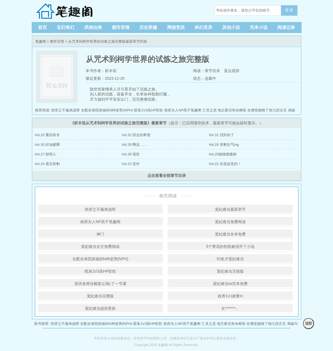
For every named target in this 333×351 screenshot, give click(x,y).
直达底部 (231, 70)
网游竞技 (176, 27)
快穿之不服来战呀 (65, 110)
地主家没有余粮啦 (232, 110)
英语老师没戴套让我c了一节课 (100, 283)
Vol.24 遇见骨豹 (47, 164)
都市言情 (120, 27)
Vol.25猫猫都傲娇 (223, 154)
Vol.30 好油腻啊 (47, 144)
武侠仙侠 (93, 27)
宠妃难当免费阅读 (230, 222)
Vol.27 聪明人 (45, 154)
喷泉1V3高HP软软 (148, 110)
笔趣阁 (70, 11)
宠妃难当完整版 (100, 296)
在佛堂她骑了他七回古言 (267, 110)
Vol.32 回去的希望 (136, 135)
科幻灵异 (203, 27)
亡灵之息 (209, 110)
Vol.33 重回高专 (47, 135)
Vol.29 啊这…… (134, 144)
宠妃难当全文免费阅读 (100, 246)
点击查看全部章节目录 (166, 175)
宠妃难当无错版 (230, 271)
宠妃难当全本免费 (230, 234)
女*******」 (230, 308)
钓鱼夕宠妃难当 (230, 259)
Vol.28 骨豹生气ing (224, 144)
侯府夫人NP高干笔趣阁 (182, 110)
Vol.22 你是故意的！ (225, 164)
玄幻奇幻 (65, 27)
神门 (100, 234)
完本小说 (258, 27)
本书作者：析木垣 (101, 70)
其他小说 (231, 27)
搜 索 (289, 10)
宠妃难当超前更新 (100, 308)
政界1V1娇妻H (230, 296)
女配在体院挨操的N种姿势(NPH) (107, 110)
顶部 (308, 323)
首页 (42, 27)
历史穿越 (148, 27)
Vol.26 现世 (131, 154)
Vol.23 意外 (131, 164)
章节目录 (212, 70)
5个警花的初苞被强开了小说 (230, 246)
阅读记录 (286, 27)
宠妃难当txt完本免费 (230, 283)
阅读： (198, 70)
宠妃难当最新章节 (230, 209)
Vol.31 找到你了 (221, 135)
